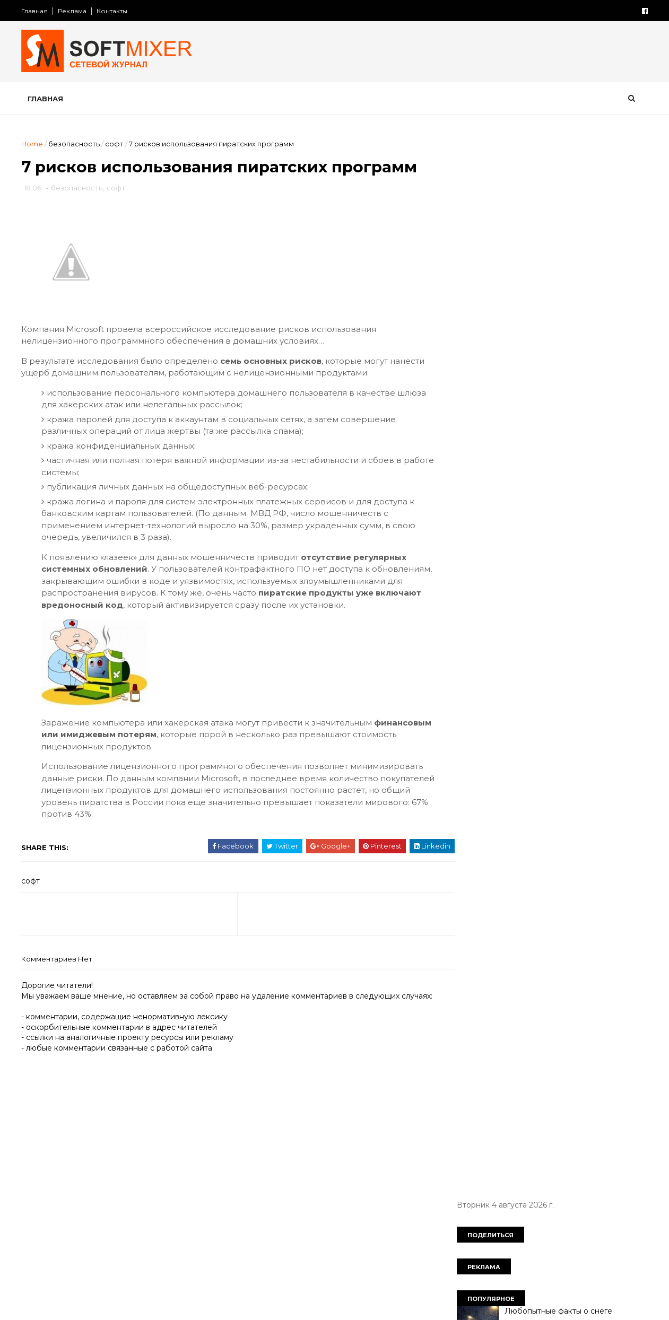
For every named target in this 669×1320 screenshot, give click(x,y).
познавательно (538, 891)
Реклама (75, 11)
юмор (473, 982)
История (477, 707)
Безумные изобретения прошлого (567, 507)
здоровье (525, 780)
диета (508, 762)
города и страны (493, 744)
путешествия (486, 927)
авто (602, 707)
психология (552, 909)
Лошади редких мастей (547, 550)
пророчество (487, 909)
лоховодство (524, 836)
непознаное (545, 872)
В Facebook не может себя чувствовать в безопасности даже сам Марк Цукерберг (567, 388)
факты (532, 964)
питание (477, 891)
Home (35, 143)
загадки (476, 780)
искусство (593, 799)
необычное (483, 872)
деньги (621, 744)
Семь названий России (545, 636)
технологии (482, 964)
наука (567, 854)
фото (572, 964)
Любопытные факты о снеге (556, 249)
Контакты (115, 11)
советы (476, 945)
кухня (472, 836)
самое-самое (554, 927)
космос (571, 817)
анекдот (477, 725)
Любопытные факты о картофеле (565, 335)
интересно (482, 799)
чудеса (613, 964)
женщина (554, 762)
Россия (524, 707)
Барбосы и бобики (538, 292)
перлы (598, 872)
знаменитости (586, 780)
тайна (581, 945)
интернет (538, 799)
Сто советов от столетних (517, 1035)
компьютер (518, 817)
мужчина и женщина (500, 854)
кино (471, 817)
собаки (610, 927)
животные (608, 762)
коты (611, 817)
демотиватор (566, 744)
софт (117, 143)
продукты (603, 891)
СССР (565, 707)
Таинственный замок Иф (549, 464)
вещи (570, 725)
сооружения (530, 945)
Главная (37, 11)
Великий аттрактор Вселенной (561, 593)
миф (574, 836)
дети (471, 762)
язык (510, 982)
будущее (526, 725)
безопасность (77, 143)
